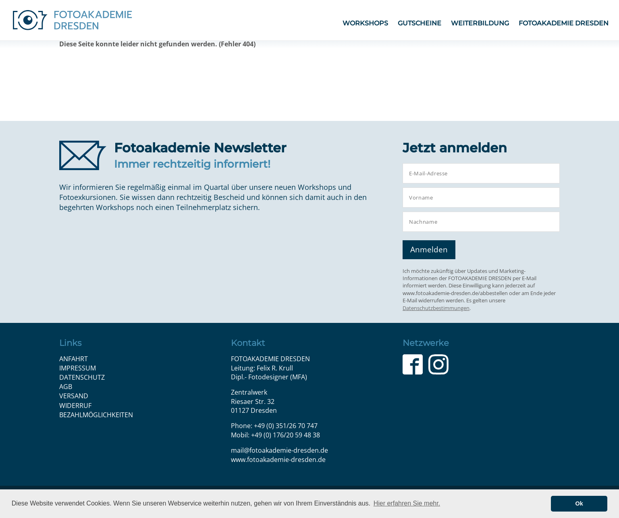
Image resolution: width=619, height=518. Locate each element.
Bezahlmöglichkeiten (96, 414)
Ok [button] (579, 503)
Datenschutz (82, 377)
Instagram (438, 364)
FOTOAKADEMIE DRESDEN (564, 23)
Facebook (413, 364)
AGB (65, 386)
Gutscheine (419, 23)
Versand (73, 395)
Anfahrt (73, 358)
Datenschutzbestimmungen (436, 308)
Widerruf (75, 405)
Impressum (77, 368)
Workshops (365, 23)
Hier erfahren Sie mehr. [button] (407, 503)
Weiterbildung (480, 23)
